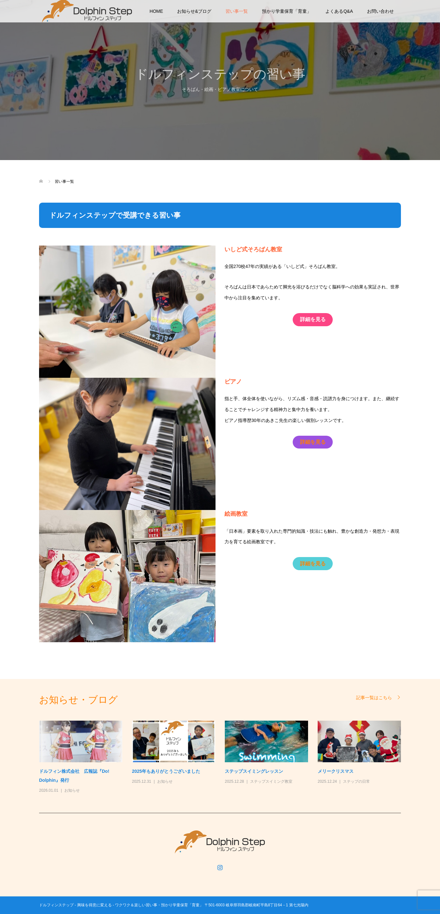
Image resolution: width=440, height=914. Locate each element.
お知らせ (72, 790)
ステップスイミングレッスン (254, 771)
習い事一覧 (236, 11)
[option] (225, 757)
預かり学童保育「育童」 (286, 11)
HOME (156, 11)
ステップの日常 (356, 781)
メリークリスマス (336, 771)
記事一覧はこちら (374, 697)
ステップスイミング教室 (271, 781)
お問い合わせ (380, 11)
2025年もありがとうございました (166, 771)
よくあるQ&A (339, 11)
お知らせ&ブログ (194, 11)
